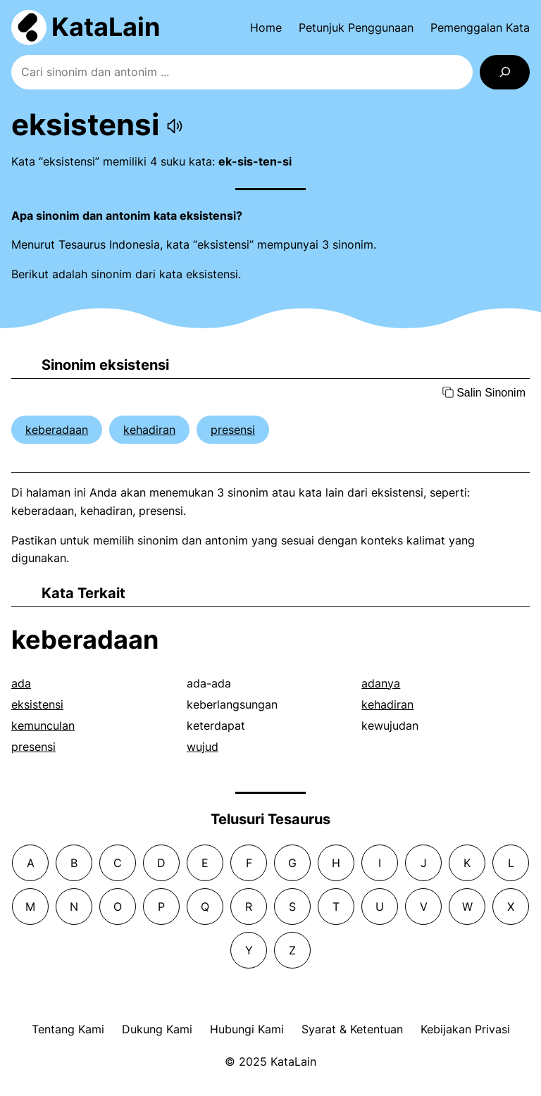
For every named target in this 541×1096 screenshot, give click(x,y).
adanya (380, 683)
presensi (233, 430)
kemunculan (43, 725)
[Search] (505, 72)
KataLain (105, 26)
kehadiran (149, 430)
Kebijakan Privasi (465, 1029)
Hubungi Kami (247, 1029)
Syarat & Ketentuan (352, 1029)
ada (21, 683)
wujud (202, 747)
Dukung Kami (157, 1029)
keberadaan (56, 430)
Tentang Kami (68, 1029)
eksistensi (37, 704)
